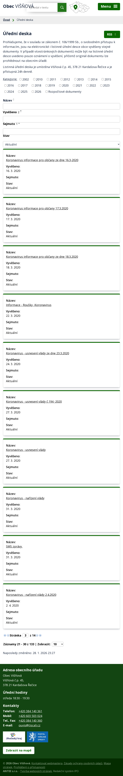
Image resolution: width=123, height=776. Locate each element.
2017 (24, 85)
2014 (94, 79)
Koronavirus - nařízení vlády (25, 498)
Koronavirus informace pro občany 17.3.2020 (37, 208)
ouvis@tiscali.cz (29, 725)
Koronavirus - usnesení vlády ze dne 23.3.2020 (37, 353)
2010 (39, 79)
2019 (51, 85)
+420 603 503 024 (30, 716)
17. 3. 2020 (13, 219)
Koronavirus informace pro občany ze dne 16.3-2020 (42, 160)
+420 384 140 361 (30, 711)
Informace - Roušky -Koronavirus (28, 305)
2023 (106, 85)
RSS (112, 34)
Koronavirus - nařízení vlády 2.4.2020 (31, 595)
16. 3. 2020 (13, 171)
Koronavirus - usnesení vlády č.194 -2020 (34, 401)
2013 (80, 79)
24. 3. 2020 (13, 364)
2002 (25, 79)
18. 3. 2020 (13, 267)
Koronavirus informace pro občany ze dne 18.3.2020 (42, 257)
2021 (79, 85)
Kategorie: (10, 79)
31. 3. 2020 (13, 509)
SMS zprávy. (14, 546)
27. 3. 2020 (13, 412)
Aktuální (12, 188)
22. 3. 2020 (13, 316)
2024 (10, 92)
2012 (66, 79)
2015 (108, 79)
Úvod (6, 20)
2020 (65, 85)
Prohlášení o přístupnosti (29, 767)
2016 (10, 85)
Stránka (15, 635)
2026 (38, 92)
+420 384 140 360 (30, 720)
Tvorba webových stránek (36, 771)
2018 (38, 85)
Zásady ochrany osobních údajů (83, 763)
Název (7, 100)
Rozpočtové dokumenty (64, 92)
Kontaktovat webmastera (46, 763)
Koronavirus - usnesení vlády (26, 450)
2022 (92, 85)
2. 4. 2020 (12, 605)
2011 (53, 79)
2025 (24, 92)
